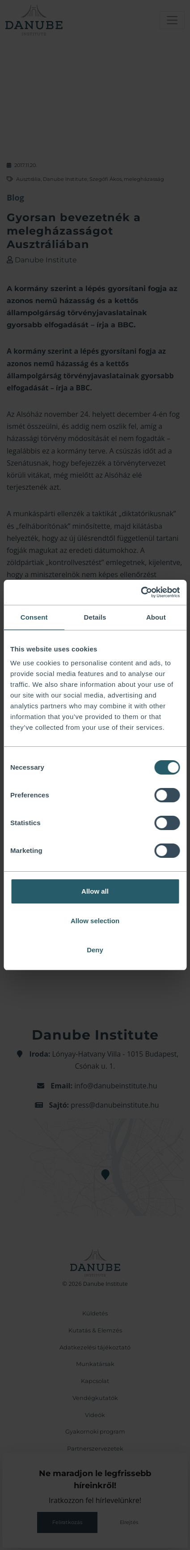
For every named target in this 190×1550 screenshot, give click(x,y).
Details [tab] (95, 617)
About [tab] (156, 617)
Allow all (95, 891)
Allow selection (95, 921)
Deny (95, 950)
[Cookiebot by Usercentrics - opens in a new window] (140, 592)
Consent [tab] (34, 617)
